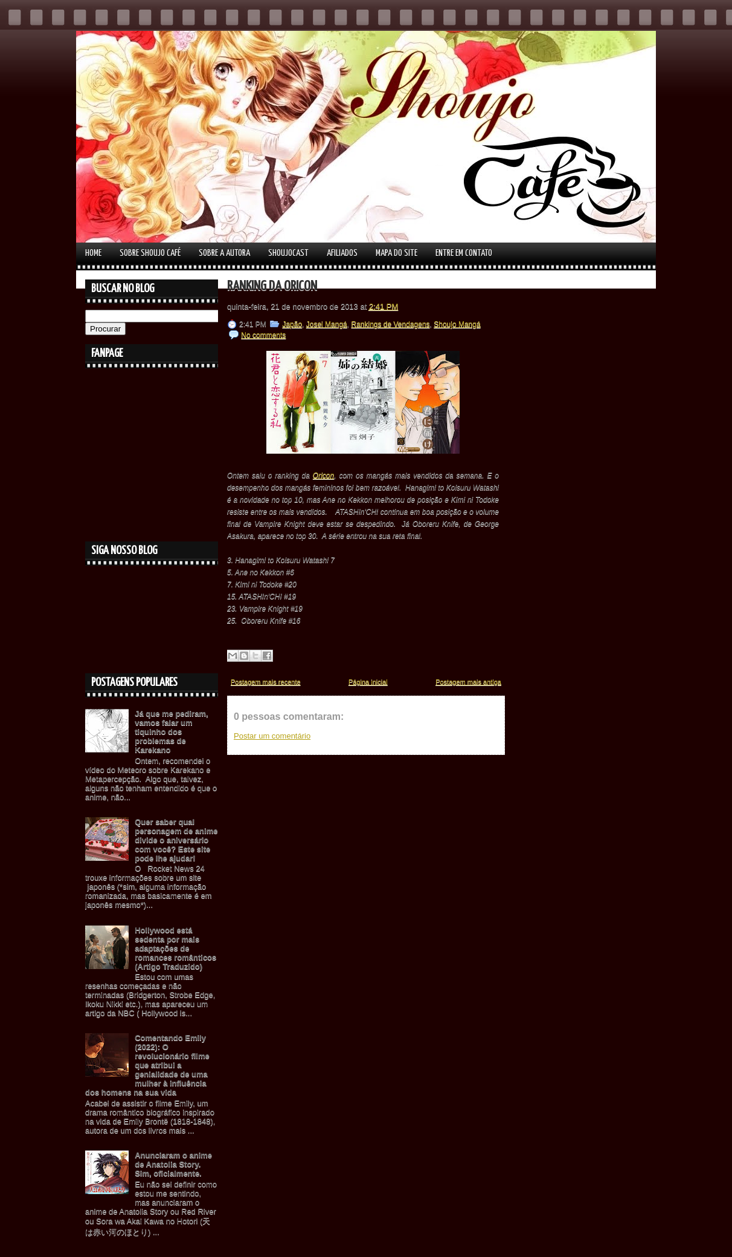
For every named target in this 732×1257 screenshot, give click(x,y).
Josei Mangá (326, 324)
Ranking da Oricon (272, 286)
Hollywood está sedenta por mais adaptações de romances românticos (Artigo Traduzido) (175, 948)
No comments (263, 335)
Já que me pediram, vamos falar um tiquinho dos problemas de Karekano (171, 731)
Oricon (323, 475)
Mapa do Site (396, 253)
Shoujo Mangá (457, 324)
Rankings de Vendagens (390, 324)
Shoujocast (288, 253)
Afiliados (342, 253)
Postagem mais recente (266, 681)
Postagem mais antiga (468, 681)
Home (93, 253)
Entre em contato (463, 253)
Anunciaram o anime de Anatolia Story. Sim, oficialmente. (173, 1164)
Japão (292, 324)
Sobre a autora (224, 253)
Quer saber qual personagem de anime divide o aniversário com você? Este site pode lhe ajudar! (176, 840)
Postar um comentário (272, 735)
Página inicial (368, 681)
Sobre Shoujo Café (150, 253)
